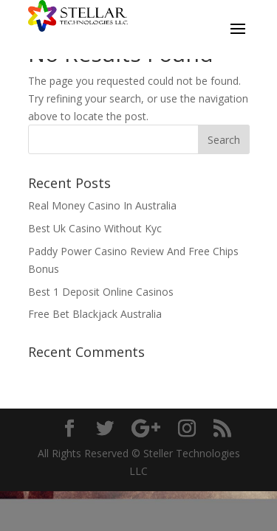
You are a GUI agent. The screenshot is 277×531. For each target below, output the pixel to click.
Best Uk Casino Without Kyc (95, 228)
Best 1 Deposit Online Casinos (101, 292)
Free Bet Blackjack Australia (95, 314)
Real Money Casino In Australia (102, 205)
